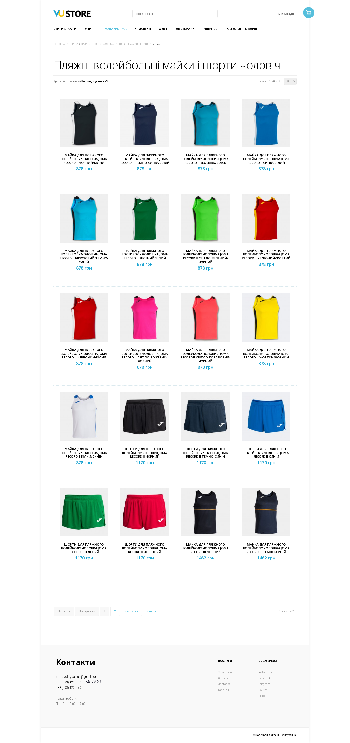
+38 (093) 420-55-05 (70, 682)
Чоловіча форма (103, 44)
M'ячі (89, 28)
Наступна (131, 611)
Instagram (265, 672)
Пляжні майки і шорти (133, 44)
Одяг (163, 28)
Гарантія (224, 690)
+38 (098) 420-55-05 (69, 688)
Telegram (264, 684)
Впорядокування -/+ (95, 81)
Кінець (151, 611)
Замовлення (226, 672)
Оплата (223, 678)
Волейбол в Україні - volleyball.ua (276, 735)
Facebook (264, 678)
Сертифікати (65, 28)
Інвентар (210, 28)
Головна (59, 44)
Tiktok (262, 696)
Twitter (262, 690)
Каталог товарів (241, 28)
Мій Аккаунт (286, 14)
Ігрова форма (114, 28)
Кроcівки (142, 28)
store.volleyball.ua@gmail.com (77, 677)
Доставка (224, 684)
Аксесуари (185, 28)
